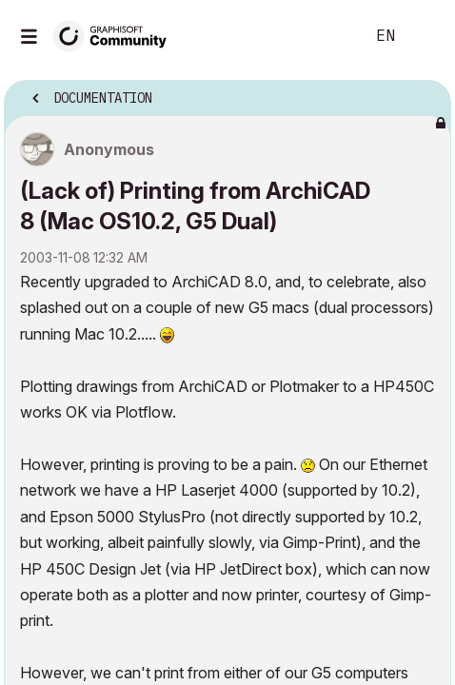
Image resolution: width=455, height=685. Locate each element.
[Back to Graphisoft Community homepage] (116, 35)
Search (320, 36)
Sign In (424, 36)
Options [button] (424, 92)
